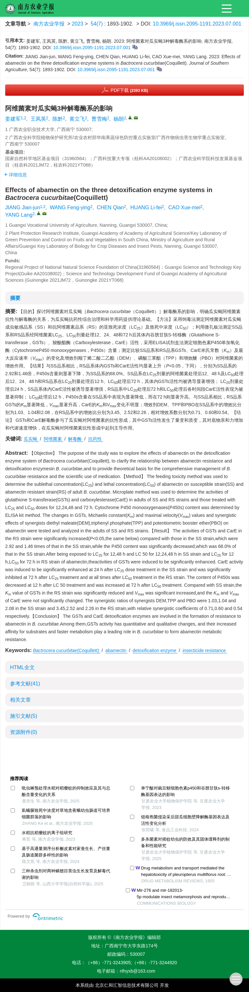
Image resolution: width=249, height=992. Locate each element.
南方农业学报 (49, 24)
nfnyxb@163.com (137, 971)
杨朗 (118, 119)
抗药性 (95, 438)
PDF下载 (129, 90)
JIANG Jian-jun (22, 207)
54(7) (97, 24)
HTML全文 (22, 667)
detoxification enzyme (155, 650)
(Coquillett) (67, 650)
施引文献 (23, 716)
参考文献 (25, 683)
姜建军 (13, 119)
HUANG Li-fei (146, 207)
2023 (77, 24)
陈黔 (58, 119)
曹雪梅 (99, 119)
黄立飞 (77, 119)
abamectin (116, 650)
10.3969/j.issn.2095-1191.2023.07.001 (197, 24)
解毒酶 (75, 438)
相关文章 (20, 700)
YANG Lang (18, 215)
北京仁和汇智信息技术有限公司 (127, 985)
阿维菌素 (53, 438)
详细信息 (15, 174)
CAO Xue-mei (184, 207)
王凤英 (38, 119)
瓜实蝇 (31, 438)
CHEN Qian (110, 207)
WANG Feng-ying (70, 207)
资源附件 (23, 732)
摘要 (15, 298)
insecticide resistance (205, 650)
